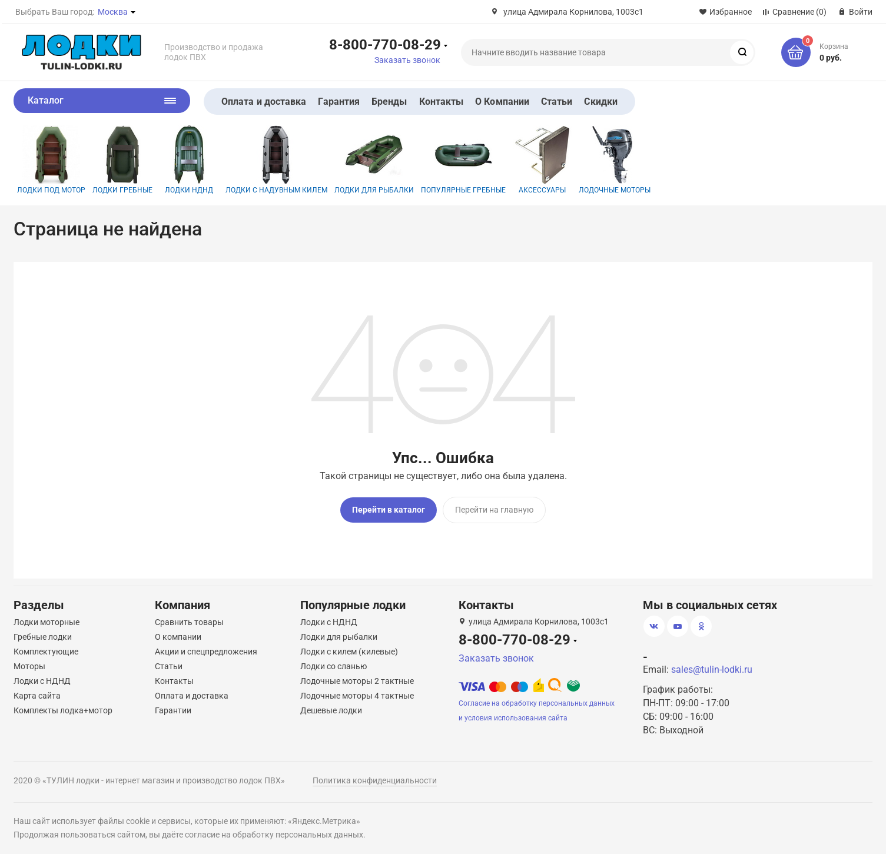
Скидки (600, 101)
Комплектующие (46, 649)
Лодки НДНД (189, 159)
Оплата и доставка (263, 101)
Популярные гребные (463, 159)
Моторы (29, 664)
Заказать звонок (407, 60)
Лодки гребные (122, 159)
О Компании (502, 101)
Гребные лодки (43, 634)
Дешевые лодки (331, 708)
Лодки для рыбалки (374, 159)
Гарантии (173, 708)
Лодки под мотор (51, 159)
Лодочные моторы (615, 159)
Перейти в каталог (388, 509)
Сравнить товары (189, 619)
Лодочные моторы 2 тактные (357, 678)
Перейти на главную (494, 509)
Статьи (556, 101)
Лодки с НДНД (42, 678)
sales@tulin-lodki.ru (711, 667)
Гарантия (339, 101)
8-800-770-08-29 (385, 44)
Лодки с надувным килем (276, 159)
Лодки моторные (46, 619)
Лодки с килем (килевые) (349, 649)
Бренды (389, 101)
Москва (113, 11)
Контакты (441, 101)
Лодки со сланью (333, 664)
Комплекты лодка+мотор (63, 708)
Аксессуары (542, 159)
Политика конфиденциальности (375, 778)
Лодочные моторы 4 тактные (357, 693)
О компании (178, 634)
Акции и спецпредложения (206, 649)
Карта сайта (37, 693)
